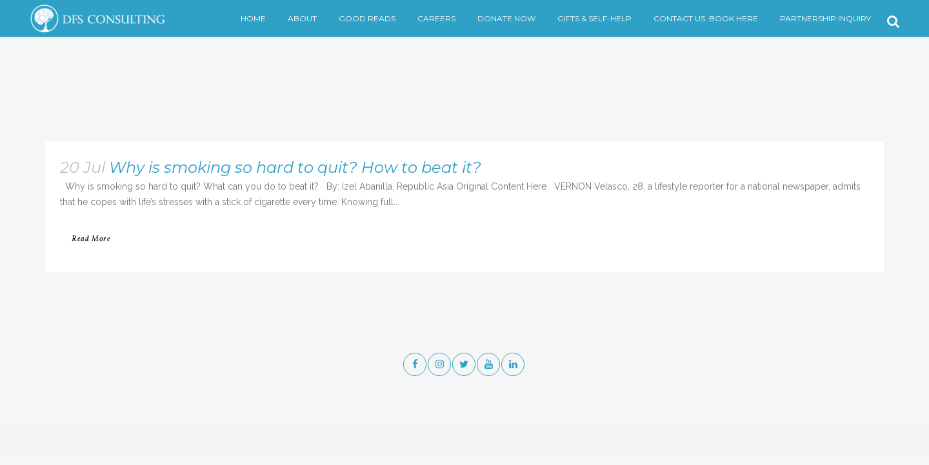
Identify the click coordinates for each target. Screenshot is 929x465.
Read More (91, 239)
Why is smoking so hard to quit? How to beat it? (295, 167)
